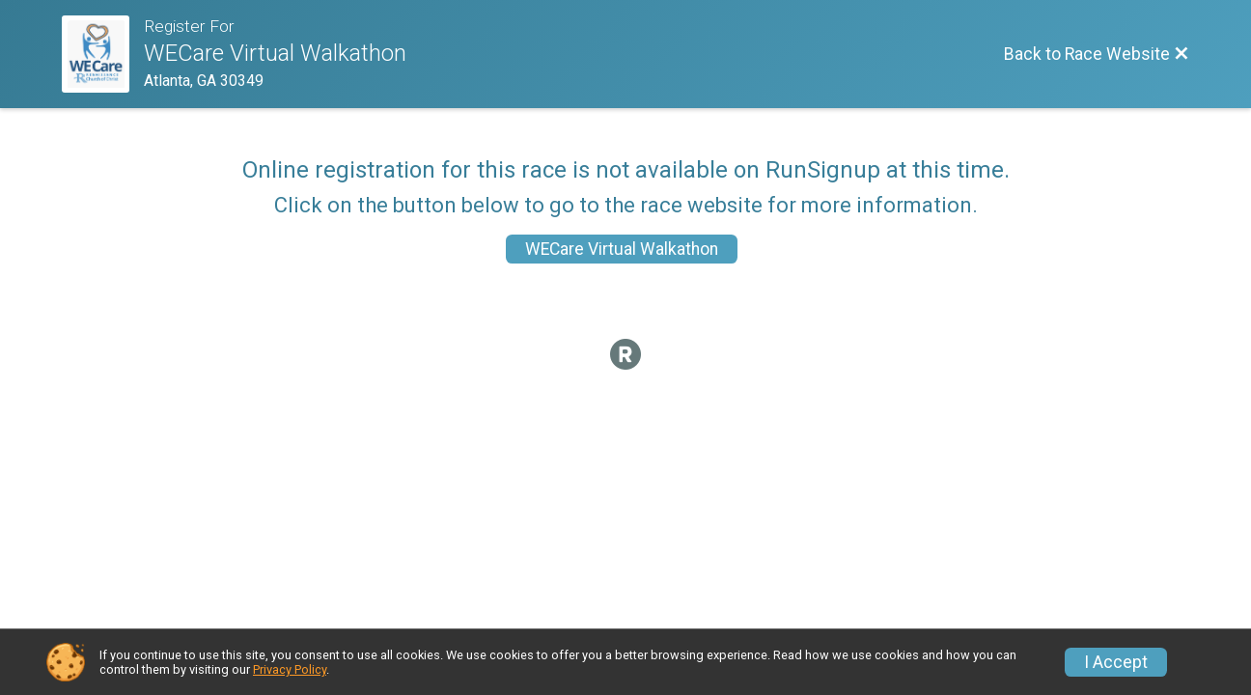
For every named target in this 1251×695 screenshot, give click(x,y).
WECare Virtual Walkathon (621, 249)
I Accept (1116, 662)
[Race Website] (103, 54)
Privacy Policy (289, 669)
